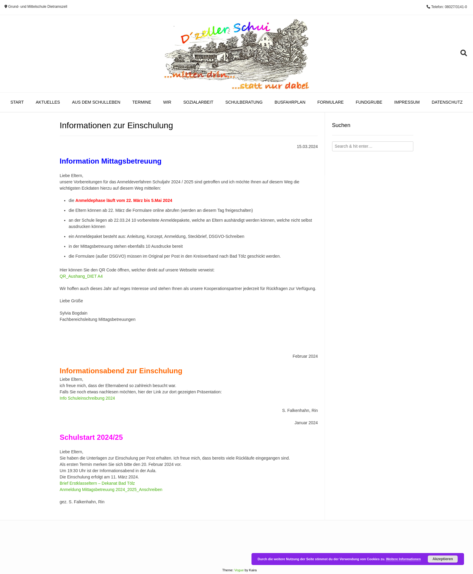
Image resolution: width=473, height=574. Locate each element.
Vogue (239, 570)
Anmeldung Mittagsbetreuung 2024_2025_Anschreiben (111, 489)
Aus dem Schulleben (96, 102)
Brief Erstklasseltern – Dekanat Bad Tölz (97, 483)
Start (17, 102)
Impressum (407, 102)
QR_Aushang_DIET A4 (81, 276)
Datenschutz (447, 102)
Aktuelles (48, 102)
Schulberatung (244, 102)
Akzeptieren (443, 559)
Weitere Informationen (403, 559)
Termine (141, 102)
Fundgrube (369, 102)
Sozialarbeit (198, 102)
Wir (167, 102)
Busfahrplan (290, 102)
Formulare (330, 102)
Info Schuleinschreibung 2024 (87, 398)
